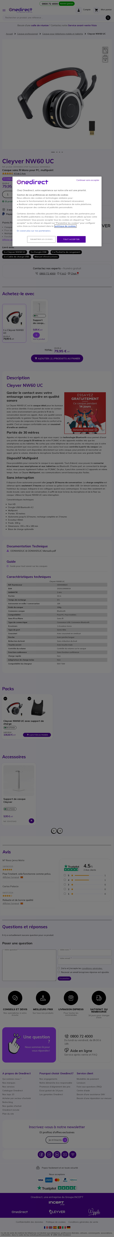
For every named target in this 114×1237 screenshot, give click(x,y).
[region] (57, 211)
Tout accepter (71, 239)
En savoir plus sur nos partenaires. (34, 230)
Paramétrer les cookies (41, 239)
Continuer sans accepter (87, 180)
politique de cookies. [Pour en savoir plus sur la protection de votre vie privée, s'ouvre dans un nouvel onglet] (65, 226)
